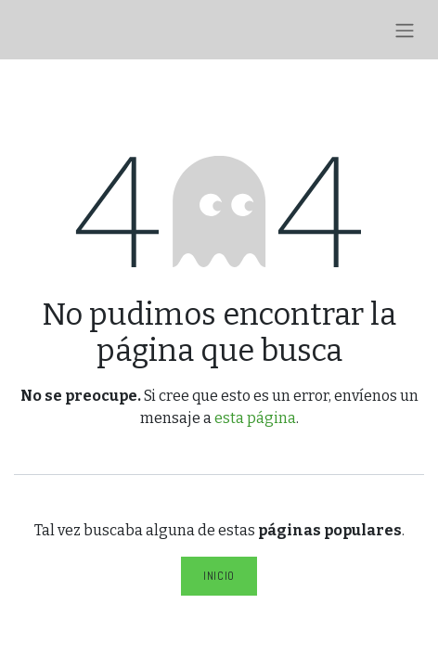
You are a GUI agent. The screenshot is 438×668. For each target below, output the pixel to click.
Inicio (219, 576)
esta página (255, 418)
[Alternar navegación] (404, 29)
